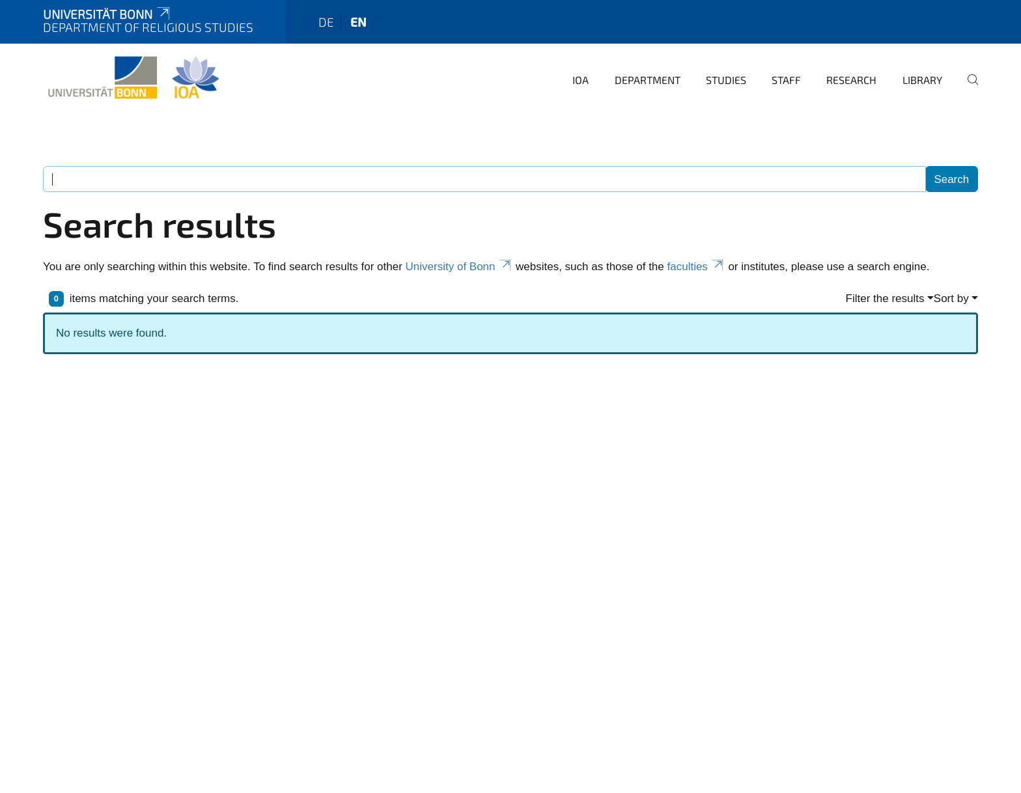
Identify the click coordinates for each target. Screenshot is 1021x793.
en (358, 21)
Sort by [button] (951, 298)
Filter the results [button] (885, 298)
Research (851, 80)
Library (922, 80)
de (326, 21)
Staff (786, 80)
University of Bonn (459, 266)
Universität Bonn (107, 14)
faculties (696, 266)
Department (647, 80)
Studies (726, 80)
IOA (580, 80)
